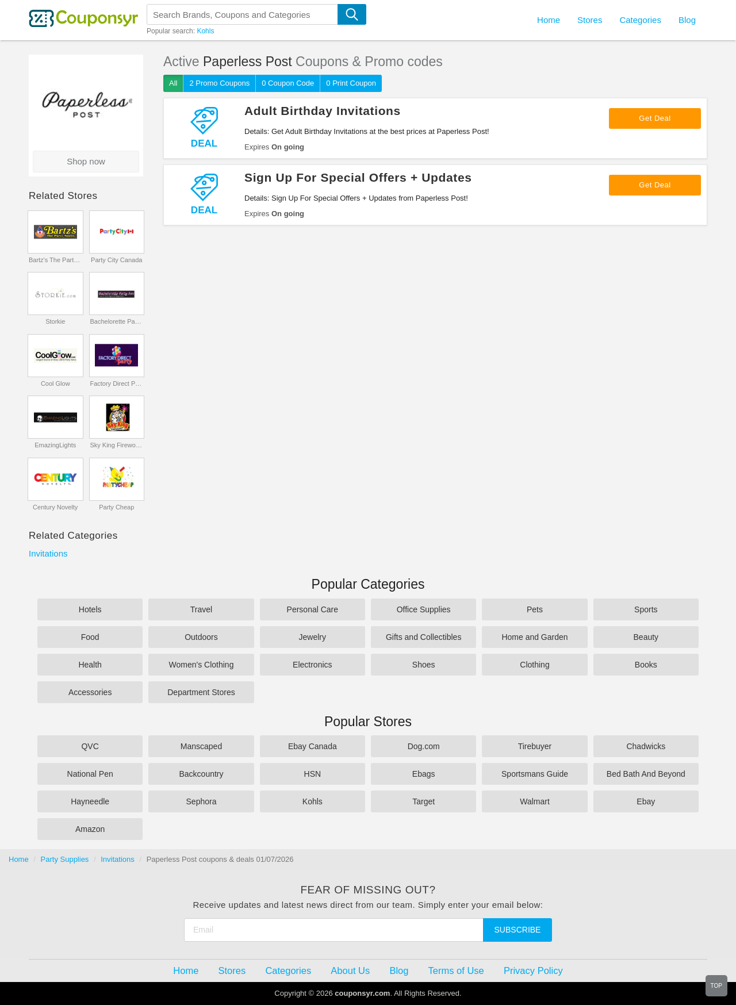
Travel (201, 609)
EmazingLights (55, 445)
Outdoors (201, 637)
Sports (645, 609)
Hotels (90, 609)
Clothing (534, 664)
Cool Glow (55, 383)
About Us (350, 970)
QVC (89, 746)
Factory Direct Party (116, 383)
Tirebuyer (535, 746)
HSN (312, 773)
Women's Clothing (201, 664)
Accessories (90, 692)
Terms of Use (456, 970)
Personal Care (313, 609)
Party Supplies (65, 859)
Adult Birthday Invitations (322, 110)
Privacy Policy (533, 970)
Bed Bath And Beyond (646, 773)
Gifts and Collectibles (424, 637)
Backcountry (201, 773)
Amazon (90, 829)
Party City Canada (116, 259)
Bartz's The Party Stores (55, 259)
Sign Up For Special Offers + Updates (358, 177)
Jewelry (312, 637)
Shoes (423, 664)
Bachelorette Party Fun (116, 321)
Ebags (423, 773)
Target (423, 801)
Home (19, 859)
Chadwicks (645, 746)
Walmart (535, 801)
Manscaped (201, 746)
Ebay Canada (312, 746)
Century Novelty (55, 507)
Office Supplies (424, 609)
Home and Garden (534, 637)
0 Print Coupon (351, 83)
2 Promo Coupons (219, 83)
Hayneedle (90, 801)
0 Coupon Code (288, 83)
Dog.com (424, 746)
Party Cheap (116, 507)
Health (89, 664)
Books (646, 664)
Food (90, 637)
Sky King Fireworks (116, 445)
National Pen (90, 773)
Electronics (312, 664)
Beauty (646, 637)
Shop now (86, 161)
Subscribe (517, 929)
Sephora (201, 801)
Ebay (646, 801)
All (173, 83)
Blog (687, 20)
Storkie (55, 321)
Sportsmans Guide (534, 773)
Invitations (48, 553)
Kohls (205, 31)
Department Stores (201, 692)
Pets (535, 609)
